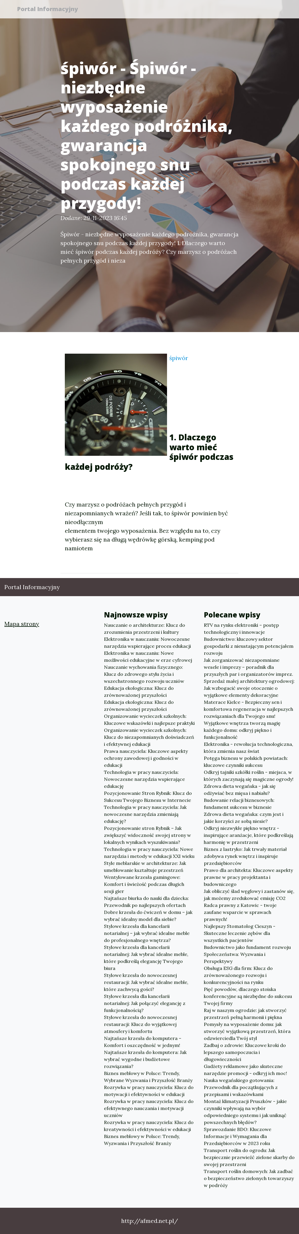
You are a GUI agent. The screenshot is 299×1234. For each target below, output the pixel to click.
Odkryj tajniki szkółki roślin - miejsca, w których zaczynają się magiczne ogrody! (248, 775)
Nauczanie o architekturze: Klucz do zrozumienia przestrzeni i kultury (144, 628)
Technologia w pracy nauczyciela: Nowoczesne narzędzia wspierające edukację (144, 779)
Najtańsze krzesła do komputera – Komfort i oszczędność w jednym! (142, 1041)
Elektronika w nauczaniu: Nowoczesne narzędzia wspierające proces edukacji (147, 642)
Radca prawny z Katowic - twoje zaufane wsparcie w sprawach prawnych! (240, 912)
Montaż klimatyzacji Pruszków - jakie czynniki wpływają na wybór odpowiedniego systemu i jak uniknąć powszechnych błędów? (245, 1111)
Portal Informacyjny (50, 9)
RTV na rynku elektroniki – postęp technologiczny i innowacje (241, 628)
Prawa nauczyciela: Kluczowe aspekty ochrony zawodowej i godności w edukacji (146, 758)
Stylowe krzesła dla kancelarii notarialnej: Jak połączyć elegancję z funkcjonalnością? (144, 1003)
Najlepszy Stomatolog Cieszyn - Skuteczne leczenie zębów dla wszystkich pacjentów (239, 933)
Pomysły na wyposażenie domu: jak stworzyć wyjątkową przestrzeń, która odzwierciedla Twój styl (247, 1031)
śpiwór (178, 358)
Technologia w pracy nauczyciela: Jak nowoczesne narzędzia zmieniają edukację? (145, 814)
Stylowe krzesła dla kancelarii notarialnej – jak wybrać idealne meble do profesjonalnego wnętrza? (147, 933)
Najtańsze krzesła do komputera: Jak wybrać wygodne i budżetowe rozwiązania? (145, 1059)
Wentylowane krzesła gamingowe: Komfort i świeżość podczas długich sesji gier (144, 884)
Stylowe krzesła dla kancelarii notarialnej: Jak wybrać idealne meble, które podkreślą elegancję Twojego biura (146, 957)
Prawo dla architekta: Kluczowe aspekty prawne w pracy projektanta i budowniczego (248, 877)
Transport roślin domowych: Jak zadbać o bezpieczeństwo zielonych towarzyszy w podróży (249, 1178)
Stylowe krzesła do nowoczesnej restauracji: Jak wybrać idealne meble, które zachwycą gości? (146, 982)
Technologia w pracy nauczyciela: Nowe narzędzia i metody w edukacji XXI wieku (149, 852)
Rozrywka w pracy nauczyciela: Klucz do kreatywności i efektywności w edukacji (149, 1125)
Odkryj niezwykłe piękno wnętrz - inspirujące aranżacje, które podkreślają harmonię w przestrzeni (248, 835)
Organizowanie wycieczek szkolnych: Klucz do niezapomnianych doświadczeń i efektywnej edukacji (149, 737)
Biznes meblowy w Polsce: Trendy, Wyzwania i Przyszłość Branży (142, 1139)
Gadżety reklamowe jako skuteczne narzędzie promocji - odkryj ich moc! (245, 1069)
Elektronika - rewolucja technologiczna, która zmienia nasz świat (248, 747)
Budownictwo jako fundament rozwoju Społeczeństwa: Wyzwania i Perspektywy (247, 954)
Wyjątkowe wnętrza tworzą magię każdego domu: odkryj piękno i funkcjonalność (242, 730)
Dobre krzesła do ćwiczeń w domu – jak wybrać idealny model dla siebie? (148, 915)
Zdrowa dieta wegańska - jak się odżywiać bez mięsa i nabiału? (240, 789)
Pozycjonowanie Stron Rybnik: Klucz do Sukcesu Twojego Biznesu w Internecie (148, 796)
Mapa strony (21, 623)
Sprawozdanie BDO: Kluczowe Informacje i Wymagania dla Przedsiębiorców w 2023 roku (237, 1136)
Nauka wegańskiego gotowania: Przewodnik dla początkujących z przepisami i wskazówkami (241, 1087)
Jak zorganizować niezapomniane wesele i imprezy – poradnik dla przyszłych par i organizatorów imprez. (248, 667)
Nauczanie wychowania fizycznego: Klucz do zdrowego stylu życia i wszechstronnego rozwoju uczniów (144, 674)
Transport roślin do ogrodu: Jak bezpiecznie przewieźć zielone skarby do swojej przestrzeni (249, 1157)
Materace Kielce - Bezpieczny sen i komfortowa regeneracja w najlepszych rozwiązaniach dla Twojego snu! (248, 709)
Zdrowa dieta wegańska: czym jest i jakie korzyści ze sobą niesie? (244, 817)
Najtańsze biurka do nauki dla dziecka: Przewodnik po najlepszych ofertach (146, 901)
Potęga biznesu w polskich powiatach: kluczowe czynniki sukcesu (246, 761)
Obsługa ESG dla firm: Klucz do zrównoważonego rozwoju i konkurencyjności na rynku (238, 975)
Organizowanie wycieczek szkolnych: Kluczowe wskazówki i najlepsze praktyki (149, 719)
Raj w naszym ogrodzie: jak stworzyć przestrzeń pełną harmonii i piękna (245, 1013)
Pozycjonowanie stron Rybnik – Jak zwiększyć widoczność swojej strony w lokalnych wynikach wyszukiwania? (147, 835)
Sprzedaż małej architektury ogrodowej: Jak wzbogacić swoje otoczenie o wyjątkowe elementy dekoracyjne (249, 688)
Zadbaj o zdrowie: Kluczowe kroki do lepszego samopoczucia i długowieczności (245, 1052)
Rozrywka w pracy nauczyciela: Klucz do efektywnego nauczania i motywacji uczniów (149, 1108)
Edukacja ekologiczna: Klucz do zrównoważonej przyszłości (139, 691)
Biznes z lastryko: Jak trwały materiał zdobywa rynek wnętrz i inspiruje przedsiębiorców (245, 856)
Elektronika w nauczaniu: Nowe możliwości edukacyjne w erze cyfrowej (148, 656)
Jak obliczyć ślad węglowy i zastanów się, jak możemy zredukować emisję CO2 (249, 894)
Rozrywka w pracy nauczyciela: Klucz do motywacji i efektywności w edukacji (149, 1090)
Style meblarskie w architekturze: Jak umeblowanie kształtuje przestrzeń (145, 866)
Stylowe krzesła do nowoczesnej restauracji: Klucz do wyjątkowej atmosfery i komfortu (140, 1024)
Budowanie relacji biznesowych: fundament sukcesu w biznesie (239, 803)
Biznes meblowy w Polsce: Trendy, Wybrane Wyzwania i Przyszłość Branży (148, 1076)
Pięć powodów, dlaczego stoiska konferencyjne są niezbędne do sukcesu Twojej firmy (248, 996)
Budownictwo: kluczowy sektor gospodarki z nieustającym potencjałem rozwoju (248, 646)
